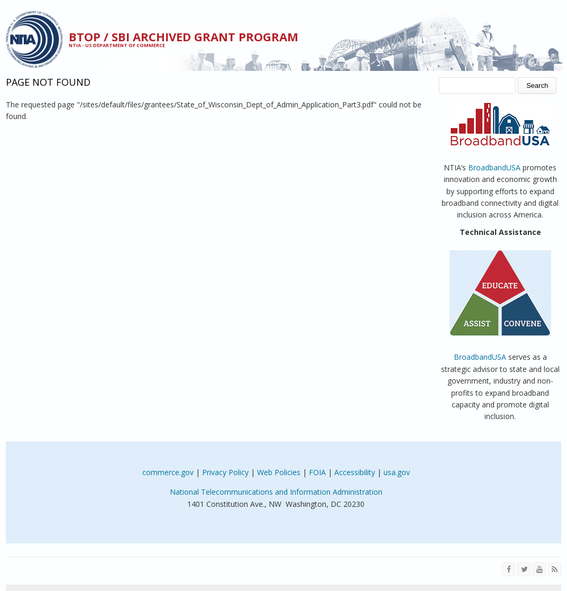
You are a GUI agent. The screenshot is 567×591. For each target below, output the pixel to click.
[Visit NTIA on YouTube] (539, 569)
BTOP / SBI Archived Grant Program (183, 36)
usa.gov (396, 472)
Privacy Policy (225, 472)
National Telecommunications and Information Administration (276, 492)
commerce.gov (168, 472)
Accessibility (354, 472)
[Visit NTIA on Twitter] (524, 569)
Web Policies (278, 472)
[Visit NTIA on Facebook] (508, 569)
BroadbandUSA (494, 167)
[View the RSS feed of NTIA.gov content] (554, 569)
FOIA (317, 472)
